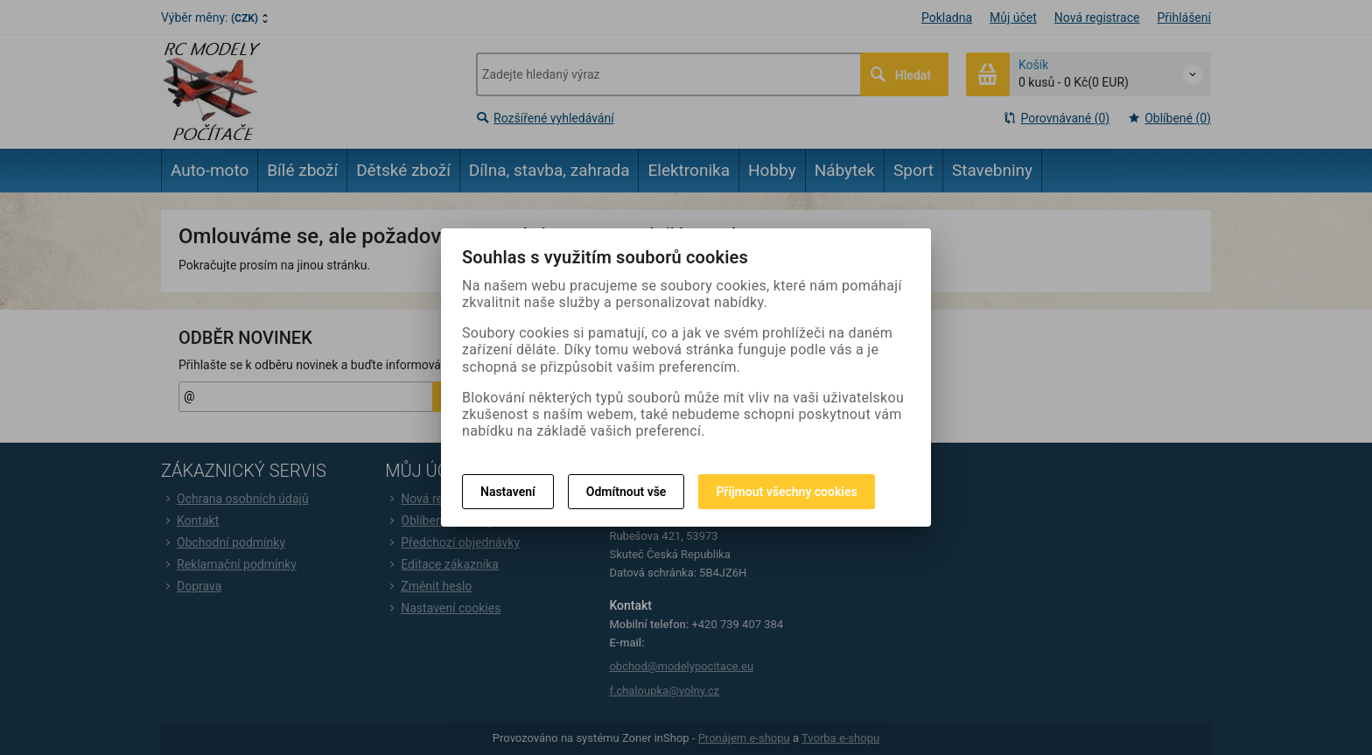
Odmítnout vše (626, 492)
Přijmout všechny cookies (786, 492)
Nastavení (508, 492)
